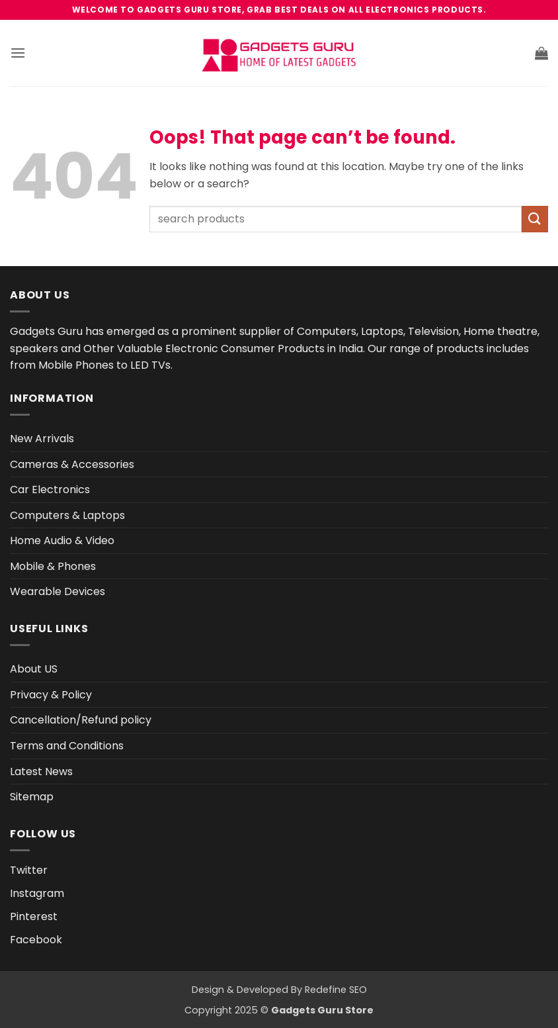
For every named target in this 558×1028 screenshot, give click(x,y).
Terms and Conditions (67, 745)
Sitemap (32, 796)
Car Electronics (50, 489)
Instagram (37, 893)
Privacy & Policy (51, 694)
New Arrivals (42, 438)
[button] (18, 52)
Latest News (41, 771)
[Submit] (535, 219)
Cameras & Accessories (72, 464)
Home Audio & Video (62, 540)
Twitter (29, 870)
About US (34, 669)
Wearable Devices (57, 591)
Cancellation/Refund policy (80, 719)
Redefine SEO (336, 989)
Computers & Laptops (67, 515)
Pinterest (34, 916)
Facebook (36, 939)
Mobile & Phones (53, 566)
